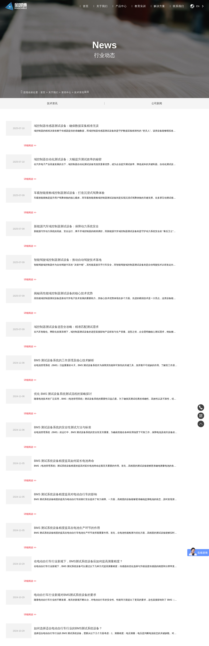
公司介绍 (11, 587)
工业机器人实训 (85, 582)
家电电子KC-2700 (38, 582)
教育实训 (138, 6)
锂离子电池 (50, 632)
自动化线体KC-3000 (39, 607)
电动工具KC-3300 (38, 602)
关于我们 (100, 6)
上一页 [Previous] (108, 551)
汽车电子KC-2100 (38, 587)
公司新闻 (157, 103)
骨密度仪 (39, 632)
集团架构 (11, 592)
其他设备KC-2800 (38, 612)
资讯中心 (66, 92)
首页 (83, 6)
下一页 (175, 551)
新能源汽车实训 (85, 587)
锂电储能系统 (27, 632)
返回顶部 (192, 627)
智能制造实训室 (85, 592)
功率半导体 (59, 607)
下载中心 (105, 582)
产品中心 (119, 6)
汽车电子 (58, 587)
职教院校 (58, 602)
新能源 (57, 592)
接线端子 (61, 632)
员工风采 (11, 597)
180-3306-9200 (170, 582)
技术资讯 (79, 92)
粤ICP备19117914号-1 (94, 641)
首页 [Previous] (92, 551)
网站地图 (111, 641)
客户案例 (11, 602)
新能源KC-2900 (37, 592)
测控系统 (58, 597)
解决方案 (157, 6)
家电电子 (58, 582)
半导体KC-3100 (37, 597)
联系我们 (176, 6)
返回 (86, 92)
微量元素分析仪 (75, 632)
